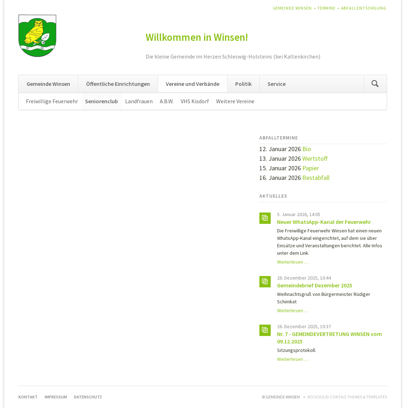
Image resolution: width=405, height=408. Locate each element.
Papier (310, 168)
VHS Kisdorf (195, 101)
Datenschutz (88, 396)
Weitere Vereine (235, 101)
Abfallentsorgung (364, 8)
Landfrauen (139, 101)
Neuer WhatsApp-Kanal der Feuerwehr (324, 221)
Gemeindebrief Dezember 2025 (314, 285)
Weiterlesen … (293, 262)
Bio (306, 149)
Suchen (375, 83)
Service (277, 83)
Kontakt (28, 396)
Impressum (56, 396)
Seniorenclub (101, 101)
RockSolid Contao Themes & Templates (347, 396)
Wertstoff (314, 158)
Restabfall (316, 177)
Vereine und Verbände (192, 83)
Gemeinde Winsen (292, 8)
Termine (326, 8)
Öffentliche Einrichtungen (118, 83)
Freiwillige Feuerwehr (52, 101)
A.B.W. (167, 101)
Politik (243, 83)
